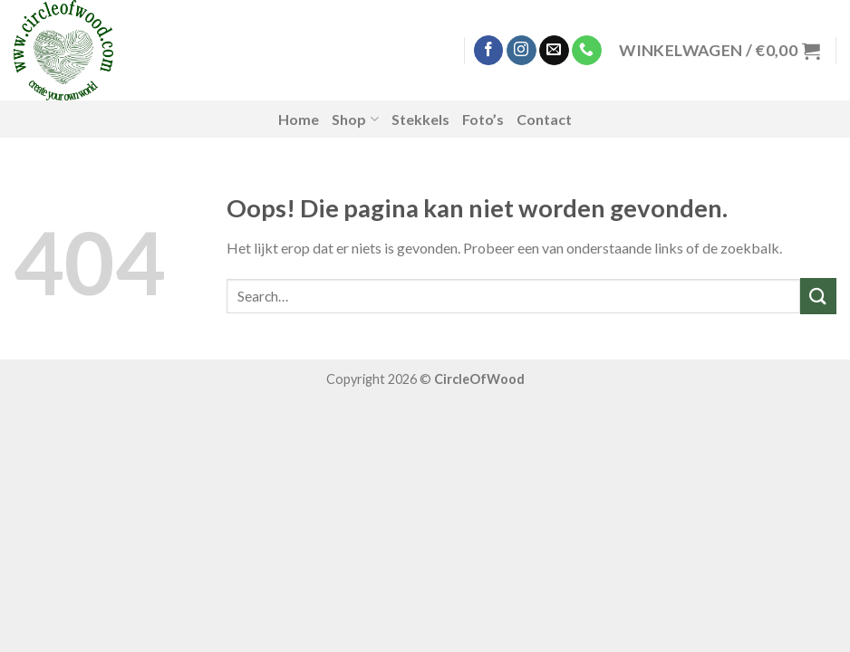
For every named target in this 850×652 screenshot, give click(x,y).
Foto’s (483, 119)
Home (298, 119)
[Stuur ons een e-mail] (554, 50)
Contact (544, 119)
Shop (355, 119)
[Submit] (818, 295)
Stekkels (420, 119)
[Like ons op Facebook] (489, 50)
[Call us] (587, 50)
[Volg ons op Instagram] (521, 50)
